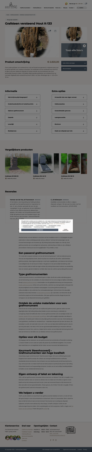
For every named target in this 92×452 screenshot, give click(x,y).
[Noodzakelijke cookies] (48, 225)
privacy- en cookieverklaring (56, 223)
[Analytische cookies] (21, 225)
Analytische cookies (28, 225)
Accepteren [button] (40, 230)
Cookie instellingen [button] (65, 230)
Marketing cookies (39, 227)
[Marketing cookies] (33, 227)
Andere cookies (50, 227)
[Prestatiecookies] (21, 227)
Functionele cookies (41, 225)
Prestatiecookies (27, 227)
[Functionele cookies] (34, 225)
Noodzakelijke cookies (55, 225)
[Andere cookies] (45, 227)
